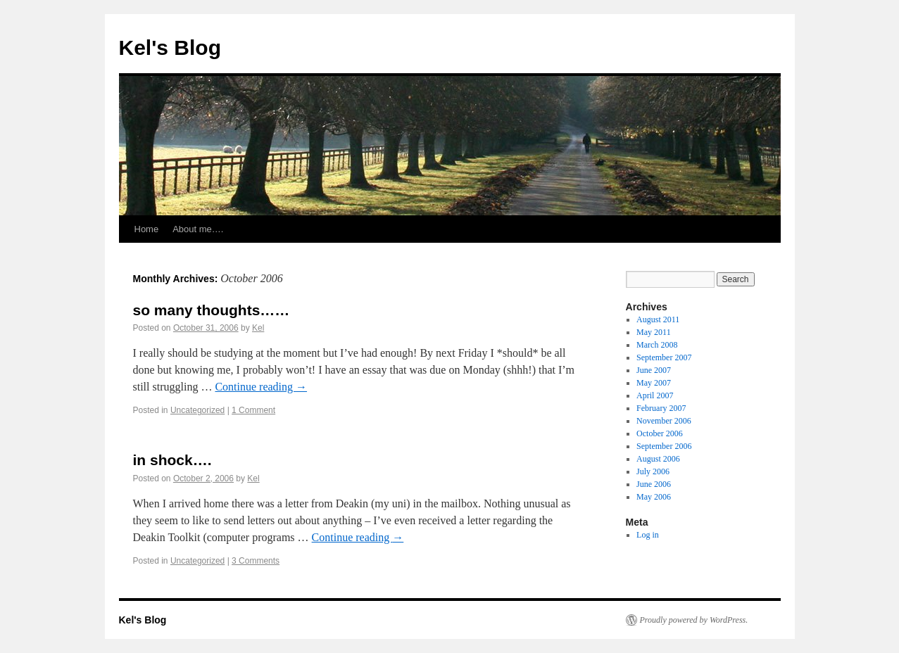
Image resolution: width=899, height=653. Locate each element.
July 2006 (652, 471)
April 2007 (654, 395)
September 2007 (663, 357)
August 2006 (658, 459)
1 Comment (253, 410)
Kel (258, 328)
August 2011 (657, 319)
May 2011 (653, 332)
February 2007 (661, 408)
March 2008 (656, 345)
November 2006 (663, 421)
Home (146, 229)
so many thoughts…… (211, 310)
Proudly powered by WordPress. (694, 620)
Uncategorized (197, 410)
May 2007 (653, 383)
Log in (647, 535)
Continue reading (261, 387)
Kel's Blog (170, 47)
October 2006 (659, 433)
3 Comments (255, 561)
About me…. (197, 229)
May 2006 (653, 497)
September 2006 (663, 446)
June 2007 (653, 370)
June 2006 (653, 484)
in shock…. (172, 460)
